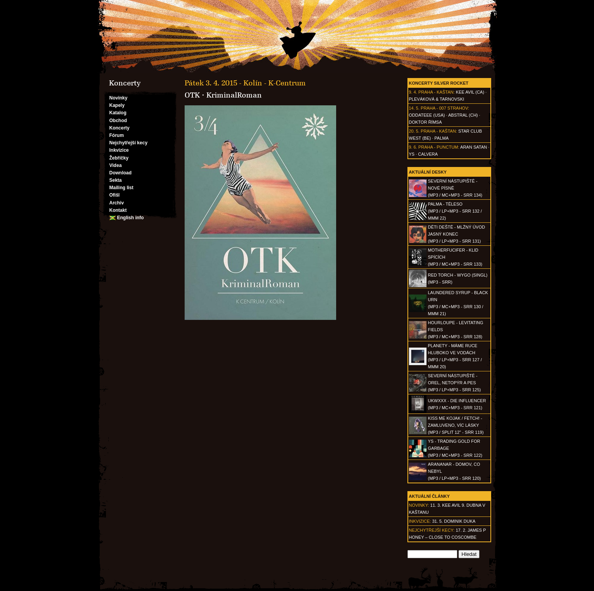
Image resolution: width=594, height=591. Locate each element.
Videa (115, 165)
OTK (192, 95)
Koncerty (119, 128)
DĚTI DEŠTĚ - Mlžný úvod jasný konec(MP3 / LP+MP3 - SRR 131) (456, 234)
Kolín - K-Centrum (274, 83)
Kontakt (118, 210)
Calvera (428, 154)
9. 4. (413, 92)
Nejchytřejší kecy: (432, 530)
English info (130, 217)
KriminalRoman (234, 95)
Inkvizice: (420, 521)
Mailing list (121, 187)
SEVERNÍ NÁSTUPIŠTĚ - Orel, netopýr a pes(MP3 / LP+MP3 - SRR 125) (454, 382)
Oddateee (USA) (427, 115)
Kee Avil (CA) (470, 92)
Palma (441, 138)
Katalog (118, 112)
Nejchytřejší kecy (128, 143)
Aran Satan (473, 147)
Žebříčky (119, 158)
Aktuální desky (428, 172)
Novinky (118, 98)
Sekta (115, 180)
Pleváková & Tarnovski (436, 99)
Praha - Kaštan (435, 92)
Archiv (116, 203)
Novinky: (419, 505)
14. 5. (414, 108)
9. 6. (413, 147)
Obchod (118, 120)
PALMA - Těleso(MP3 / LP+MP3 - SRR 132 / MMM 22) (455, 211)
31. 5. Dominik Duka (453, 521)
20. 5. (414, 131)
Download (120, 173)
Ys (412, 154)
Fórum (116, 135)
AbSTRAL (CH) (463, 115)
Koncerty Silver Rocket (439, 83)
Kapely (117, 105)
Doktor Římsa (425, 122)
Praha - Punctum (438, 147)
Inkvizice (119, 150)
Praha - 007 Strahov (444, 108)
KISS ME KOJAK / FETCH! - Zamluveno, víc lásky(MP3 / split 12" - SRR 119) (456, 425)
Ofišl (114, 195)
